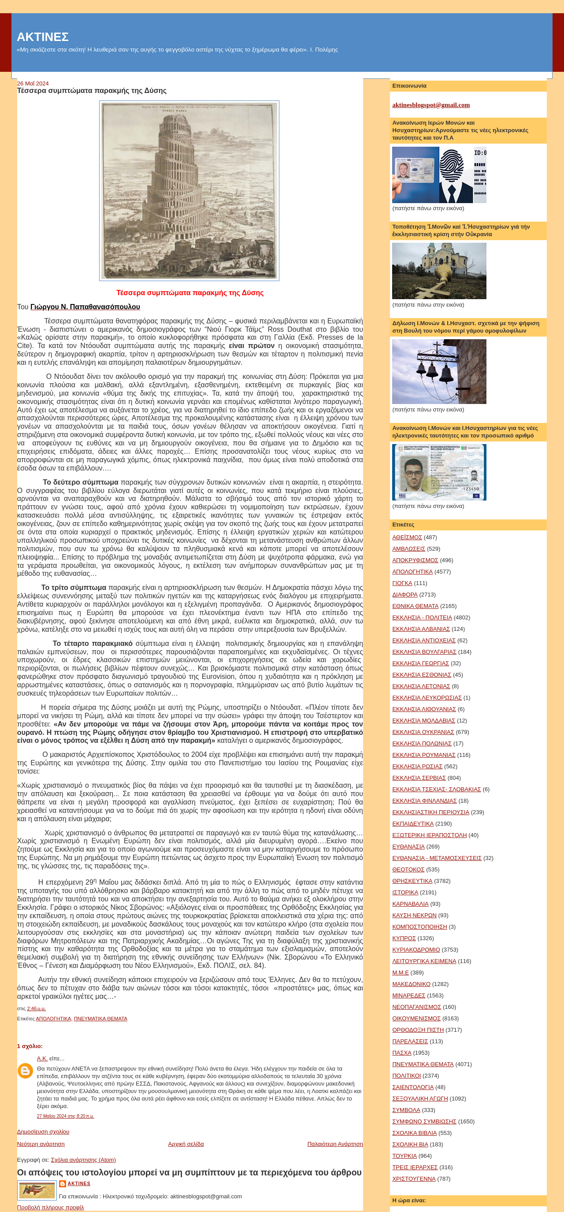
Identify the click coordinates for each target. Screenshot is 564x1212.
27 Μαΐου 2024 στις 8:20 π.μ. (65, 1116)
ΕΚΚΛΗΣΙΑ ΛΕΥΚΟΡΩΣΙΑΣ (427, 697)
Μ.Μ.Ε (400, 972)
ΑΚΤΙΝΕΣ (43, 37)
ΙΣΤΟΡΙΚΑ (405, 892)
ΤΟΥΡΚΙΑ (404, 1156)
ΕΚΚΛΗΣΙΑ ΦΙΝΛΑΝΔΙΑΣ (424, 800)
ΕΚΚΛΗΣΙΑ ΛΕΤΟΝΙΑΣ (421, 686)
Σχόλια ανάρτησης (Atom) (83, 1159)
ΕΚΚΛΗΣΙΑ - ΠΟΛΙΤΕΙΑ (422, 617)
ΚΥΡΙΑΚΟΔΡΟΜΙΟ (416, 949)
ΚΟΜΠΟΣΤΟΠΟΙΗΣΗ (419, 926)
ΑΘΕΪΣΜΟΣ (407, 537)
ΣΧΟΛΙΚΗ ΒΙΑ (410, 1144)
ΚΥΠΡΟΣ (404, 938)
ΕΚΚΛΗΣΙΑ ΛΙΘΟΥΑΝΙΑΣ (424, 709)
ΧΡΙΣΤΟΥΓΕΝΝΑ (413, 1178)
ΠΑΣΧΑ (401, 1052)
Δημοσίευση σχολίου (43, 1131)
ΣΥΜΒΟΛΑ (406, 1110)
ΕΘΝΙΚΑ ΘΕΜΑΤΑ (415, 606)
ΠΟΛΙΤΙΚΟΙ (406, 1075)
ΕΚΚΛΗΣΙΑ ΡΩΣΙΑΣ (417, 766)
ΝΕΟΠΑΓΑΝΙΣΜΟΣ (416, 1007)
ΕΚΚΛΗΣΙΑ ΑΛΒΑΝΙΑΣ (421, 629)
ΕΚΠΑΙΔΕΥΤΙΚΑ (413, 823)
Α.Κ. (42, 1058)
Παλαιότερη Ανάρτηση (335, 1144)
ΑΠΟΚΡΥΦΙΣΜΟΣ (415, 560)
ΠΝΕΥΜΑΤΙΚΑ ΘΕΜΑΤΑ (100, 1018)
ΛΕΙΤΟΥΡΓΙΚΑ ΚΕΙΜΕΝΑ (424, 961)
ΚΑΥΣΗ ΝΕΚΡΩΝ (414, 915)
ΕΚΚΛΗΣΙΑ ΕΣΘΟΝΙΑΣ (421, 674)
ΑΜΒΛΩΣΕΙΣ (408, 548)
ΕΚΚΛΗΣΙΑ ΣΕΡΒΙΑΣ (419, 778)
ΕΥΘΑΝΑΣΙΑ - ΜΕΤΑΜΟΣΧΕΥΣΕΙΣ (437, 858)
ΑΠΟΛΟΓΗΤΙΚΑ (53, 1018)
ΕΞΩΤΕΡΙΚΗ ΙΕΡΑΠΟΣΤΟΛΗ (429, 835)
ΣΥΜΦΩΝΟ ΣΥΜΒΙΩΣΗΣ (424, 1121)
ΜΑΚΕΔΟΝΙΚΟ (411, 984)
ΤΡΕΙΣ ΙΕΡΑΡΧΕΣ (415, 1167)
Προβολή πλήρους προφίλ (50, 1207)
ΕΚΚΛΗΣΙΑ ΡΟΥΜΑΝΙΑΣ (424, 755)
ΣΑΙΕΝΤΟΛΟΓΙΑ (413, 1087)
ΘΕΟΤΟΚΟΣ (408, 869)
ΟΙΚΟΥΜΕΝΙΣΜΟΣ (416, 1018)
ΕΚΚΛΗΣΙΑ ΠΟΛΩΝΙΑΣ (422, 743)
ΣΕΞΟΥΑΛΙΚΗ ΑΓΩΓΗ (420, 1098)
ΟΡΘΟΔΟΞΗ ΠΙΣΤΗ (418, 1030)
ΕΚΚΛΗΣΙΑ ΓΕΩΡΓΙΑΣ (420, 663)
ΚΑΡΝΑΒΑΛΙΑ (410, 904)
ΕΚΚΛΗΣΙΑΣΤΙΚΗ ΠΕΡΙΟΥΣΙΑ (430, 812)
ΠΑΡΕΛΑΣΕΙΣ (410, 1041)
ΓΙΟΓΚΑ (402, 583)
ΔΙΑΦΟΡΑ (404, 594)
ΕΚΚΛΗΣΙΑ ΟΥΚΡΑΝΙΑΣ (423, 732)
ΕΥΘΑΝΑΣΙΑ (408, 846)
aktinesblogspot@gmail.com (431, 104)
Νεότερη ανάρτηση (41, 1144)
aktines (79, 1183)
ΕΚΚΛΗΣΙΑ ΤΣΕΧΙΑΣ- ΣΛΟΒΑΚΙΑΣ (436, 789)
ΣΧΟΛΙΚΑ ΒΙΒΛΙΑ (414, 1133)
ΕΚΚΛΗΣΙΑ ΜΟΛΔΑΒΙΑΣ (423, 720)
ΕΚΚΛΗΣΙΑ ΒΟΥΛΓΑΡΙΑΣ (424, 652)
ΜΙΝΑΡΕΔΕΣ (408, 995)
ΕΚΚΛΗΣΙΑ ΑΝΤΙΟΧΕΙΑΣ (424, 640)
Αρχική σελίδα (186, 1144)
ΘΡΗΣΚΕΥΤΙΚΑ (412, 881)
